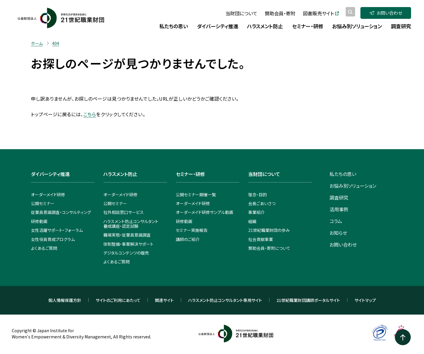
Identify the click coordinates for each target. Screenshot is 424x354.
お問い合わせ (386, 13)
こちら (89, 114)
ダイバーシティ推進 (50, 173)
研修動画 (39, 221)
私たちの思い (342, 173)
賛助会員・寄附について (269, 248)
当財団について (241, 13)
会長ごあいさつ (261, 203)
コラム (335, 221)
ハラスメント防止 (120, 173)
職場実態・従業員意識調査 (127, 235)
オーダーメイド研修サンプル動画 (204, 212)
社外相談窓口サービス (123, 212)
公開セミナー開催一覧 (196, 194)
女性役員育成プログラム (53, 239)
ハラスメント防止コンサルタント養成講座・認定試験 (130, 223)
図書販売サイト (321, 13)
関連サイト (164, 300)
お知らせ (338, 232)
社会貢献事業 (260, 239)
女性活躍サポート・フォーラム (57, 230)
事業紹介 (256, 212)
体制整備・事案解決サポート (128, 244)
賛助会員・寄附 (280, 13)
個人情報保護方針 (64, 300)
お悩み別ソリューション (352, 185)
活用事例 (338, 209)
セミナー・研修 (190, 173)
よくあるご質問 (44, 248)
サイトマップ (365, 300)
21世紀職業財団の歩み (269, 230)
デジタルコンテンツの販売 (126, 253)
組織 (252, 221)
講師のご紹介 (188, 239)
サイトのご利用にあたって (118, 300)
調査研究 (338, 197)
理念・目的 (257, 194)
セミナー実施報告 (192, 230)
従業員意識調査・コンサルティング (61, 212)
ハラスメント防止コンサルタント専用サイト (225, 300)
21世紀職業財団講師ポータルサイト (308, 300)
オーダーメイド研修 (48, 194)
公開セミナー (42, 203)
